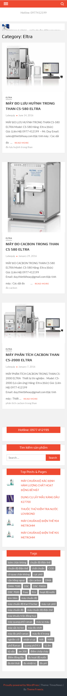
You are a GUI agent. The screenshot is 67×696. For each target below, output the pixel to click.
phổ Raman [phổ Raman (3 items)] (14, 645)
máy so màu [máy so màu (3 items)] (42, 621)
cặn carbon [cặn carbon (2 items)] (35, 580)
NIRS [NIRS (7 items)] (50, 639)
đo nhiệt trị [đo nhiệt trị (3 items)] (30, 663)
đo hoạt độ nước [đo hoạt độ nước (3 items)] (37, 657)
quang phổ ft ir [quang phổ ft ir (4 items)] (32, 645)
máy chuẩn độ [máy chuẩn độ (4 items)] (15, 609)
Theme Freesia (35, 689)
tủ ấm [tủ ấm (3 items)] (47, 645)
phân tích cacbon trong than (21, 403)
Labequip (10, 115)
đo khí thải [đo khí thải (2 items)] (14, 663)
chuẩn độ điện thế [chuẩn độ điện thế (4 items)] (40, 562)
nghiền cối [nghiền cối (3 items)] (13, 639)
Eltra (9, 97)
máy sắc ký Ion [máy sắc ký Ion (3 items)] (16, 627)
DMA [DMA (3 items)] (48, 580)
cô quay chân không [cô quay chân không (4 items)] (19, 574)
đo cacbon (11, 287)
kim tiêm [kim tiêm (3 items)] (13, 598)
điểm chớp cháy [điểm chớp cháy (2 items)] (39, 651)
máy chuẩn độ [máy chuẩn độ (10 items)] (29, 598)
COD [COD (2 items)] (51, 568)
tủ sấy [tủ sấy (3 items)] (11, 651)
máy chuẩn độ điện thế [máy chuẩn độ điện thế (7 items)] (40, 609)
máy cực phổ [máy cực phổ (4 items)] (48, 603)
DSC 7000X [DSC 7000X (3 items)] (39, 586)
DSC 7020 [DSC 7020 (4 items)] (13, 592)
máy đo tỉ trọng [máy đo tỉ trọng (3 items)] (40, 633)
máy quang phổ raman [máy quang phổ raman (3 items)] (20, 621)
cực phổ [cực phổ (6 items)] (38, 574)
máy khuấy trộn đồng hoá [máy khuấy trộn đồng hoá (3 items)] (22, 615)
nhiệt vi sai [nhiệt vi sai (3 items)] (29, 639)
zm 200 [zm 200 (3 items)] (23, 651)
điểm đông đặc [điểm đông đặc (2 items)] (16, 657)
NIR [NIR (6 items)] (41, 639)
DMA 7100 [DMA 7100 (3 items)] (14, 586)
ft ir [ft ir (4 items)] (34, 592)
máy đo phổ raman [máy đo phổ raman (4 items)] (18, 633)
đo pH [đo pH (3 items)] (43, 663)
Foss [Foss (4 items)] (25, 592)
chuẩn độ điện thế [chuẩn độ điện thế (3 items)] (18, 568)
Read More (22, 142)
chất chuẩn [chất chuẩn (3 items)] (38, 568)
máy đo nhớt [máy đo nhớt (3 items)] (35, 627)
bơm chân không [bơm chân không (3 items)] (17, 562)
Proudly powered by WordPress (21, 684)
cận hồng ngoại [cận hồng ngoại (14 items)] (16, 580)
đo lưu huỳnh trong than (19, 147)
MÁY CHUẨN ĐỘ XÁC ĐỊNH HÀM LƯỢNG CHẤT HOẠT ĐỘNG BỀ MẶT (37, 485)
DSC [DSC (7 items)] (26, 586)
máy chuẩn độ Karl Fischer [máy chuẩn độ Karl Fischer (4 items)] (23, 603)
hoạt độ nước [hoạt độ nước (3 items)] (47, 592)
